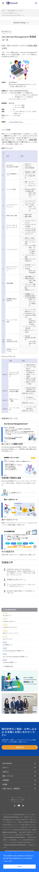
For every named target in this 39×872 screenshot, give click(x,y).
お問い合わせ (20, 747)
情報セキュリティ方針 (17, 800)
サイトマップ (18, 802)
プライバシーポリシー (17, 797)
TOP (3, 10)
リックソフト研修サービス (9, 13)
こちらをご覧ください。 (16, 122)
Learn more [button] (8, 861)
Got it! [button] (19, 866)
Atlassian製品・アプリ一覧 (15, 10)
